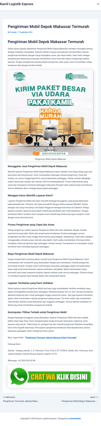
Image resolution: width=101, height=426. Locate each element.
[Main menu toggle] (98, 4)
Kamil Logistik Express (16, 4)
